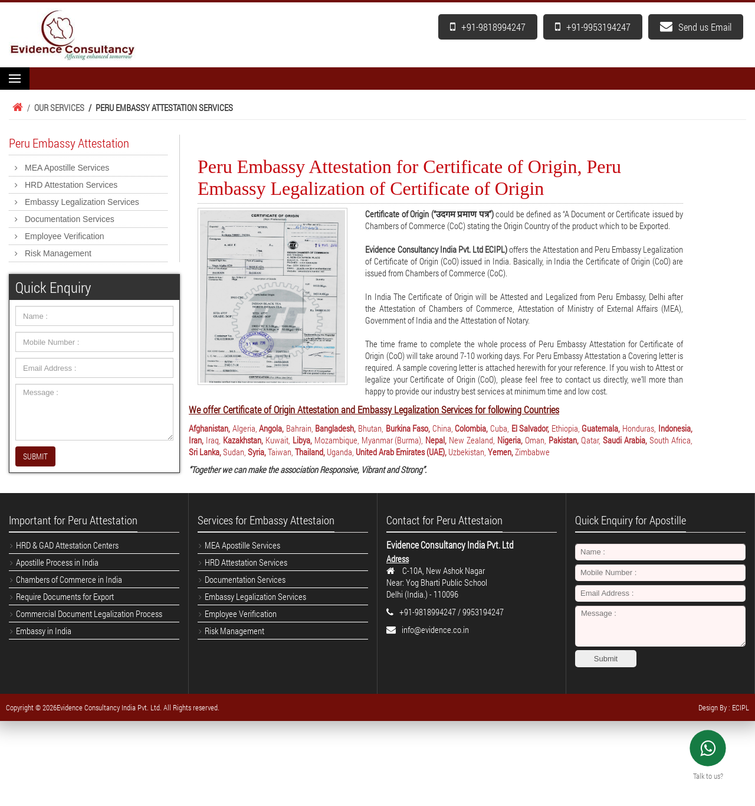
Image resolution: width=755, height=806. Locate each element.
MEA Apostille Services (67, 167)
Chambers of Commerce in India (69, 579)
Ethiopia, (566, 428)
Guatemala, (601, 428)
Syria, (257, 452)
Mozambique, (336, 440)
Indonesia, (675, 428)
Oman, (535, 440)
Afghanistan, (209, 428)
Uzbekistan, (467, 452)
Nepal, (436, 440)
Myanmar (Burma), (393, 440)
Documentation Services (69, 219)
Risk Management (58, 253)
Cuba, (499, 428)
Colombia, (471, 428)
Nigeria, (510, 440)
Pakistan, (564, 440)
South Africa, (670, 440)
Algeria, (244, 428)
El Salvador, (530, 428)
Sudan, (234, 452)
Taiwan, (280, 452)
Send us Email (695, 27)
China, (442, 428)
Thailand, (310, 452)
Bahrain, (299, 428)
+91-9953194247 (593, 27)
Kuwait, (277, 440)
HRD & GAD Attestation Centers (67, 545)
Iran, (196, 440)
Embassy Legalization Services (82, 202)
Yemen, (500, 452)
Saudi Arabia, (625, 440)
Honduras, (639, 428)
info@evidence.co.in (435, 629)
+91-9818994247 (488, 27)
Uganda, (340, 452)
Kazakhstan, (243, 440)
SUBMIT (35, 456)
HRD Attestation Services (71, 185)
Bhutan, (370, 428)
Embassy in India (43, 631)
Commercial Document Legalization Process (89, 613)
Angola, (271, 428)
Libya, (302, 440)
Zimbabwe (532, 452)
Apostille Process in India (57, 562)
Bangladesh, (335, 428)
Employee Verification (64, 236)
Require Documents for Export (65, 596)
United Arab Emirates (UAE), (401, 452)
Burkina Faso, (408, 428)
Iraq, (213, 440)
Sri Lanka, (205, 452)
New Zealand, (472, 440)
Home (16, 107)
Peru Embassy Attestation (69, 143)
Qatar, (590, 440)
